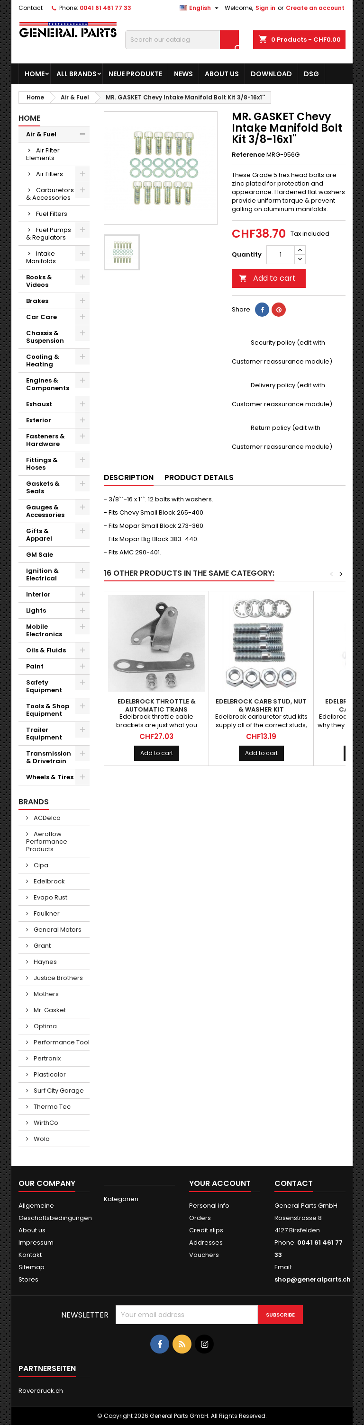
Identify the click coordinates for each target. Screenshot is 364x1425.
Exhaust (39, 404)
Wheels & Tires (49, 777)
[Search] (182, 39)
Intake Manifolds (41, 257)
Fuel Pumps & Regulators (48, 233)
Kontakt (30, 1254)
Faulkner (46, 913)
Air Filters (49, 173)
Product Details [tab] (199, 477)
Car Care (41, 316)
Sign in (265, 8)
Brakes (37, 300)
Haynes (44, 961)
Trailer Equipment (44, 733)
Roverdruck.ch (40, 1390)
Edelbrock (48, 881)
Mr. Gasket (49, 1010)
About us (222, 74)
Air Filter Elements (43, 154)
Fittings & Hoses (42, 463)
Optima (44, 1026)
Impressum (36, 1242)
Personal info (209, 1205)
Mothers (45, 993)
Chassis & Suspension (45, 337)
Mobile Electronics (44, 630)
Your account (220, 1183)
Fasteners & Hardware (45, 440)
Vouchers (204, 1254)
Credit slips (206, 1230)
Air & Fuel (41, 134)
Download (271, 74)
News (183, 74)
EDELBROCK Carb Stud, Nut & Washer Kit (261, 705)
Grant (41, 945)
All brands (76, 74)
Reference (248, 155)
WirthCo (45, 1122)
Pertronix (46, 1058)
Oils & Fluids (46, 650)
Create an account (315, 8)
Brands (33, 801)
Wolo (41, 1138)
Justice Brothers (57, 977)
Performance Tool (61, 1042)
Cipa (40, 865)
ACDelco (46, 817)
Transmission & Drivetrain (48, 757)
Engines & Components (47, 384)
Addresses (206, 1242)
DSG (311, 74)
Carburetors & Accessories (50, 194)
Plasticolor (49, 1074)
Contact (30, 8)
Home (35, 74)
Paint (35, 666)
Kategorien (121, 1198)
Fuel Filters (51, 213)
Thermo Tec (51, 1106)
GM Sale (39, 554)
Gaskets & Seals (43, 487)
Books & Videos (39, 281)
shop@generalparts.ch (312, 1279)
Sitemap (31, 1267)
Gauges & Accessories (45, 511)
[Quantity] (280, 254)
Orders (200, 1217)
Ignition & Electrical (42, 574)
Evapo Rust (49, 897)
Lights (36, 610)
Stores (28, 1279)
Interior (38, 594)
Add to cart (267, 278)
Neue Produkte (135, 74)
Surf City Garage (58, 1090)
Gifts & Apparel (39, 534)
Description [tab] (129, 477)
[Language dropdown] (200, 8)
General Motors (57, 929)
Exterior (38, 420)
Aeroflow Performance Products (46, 841)
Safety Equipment (44, 686)
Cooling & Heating (42, 360)
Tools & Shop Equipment (47, 710)
